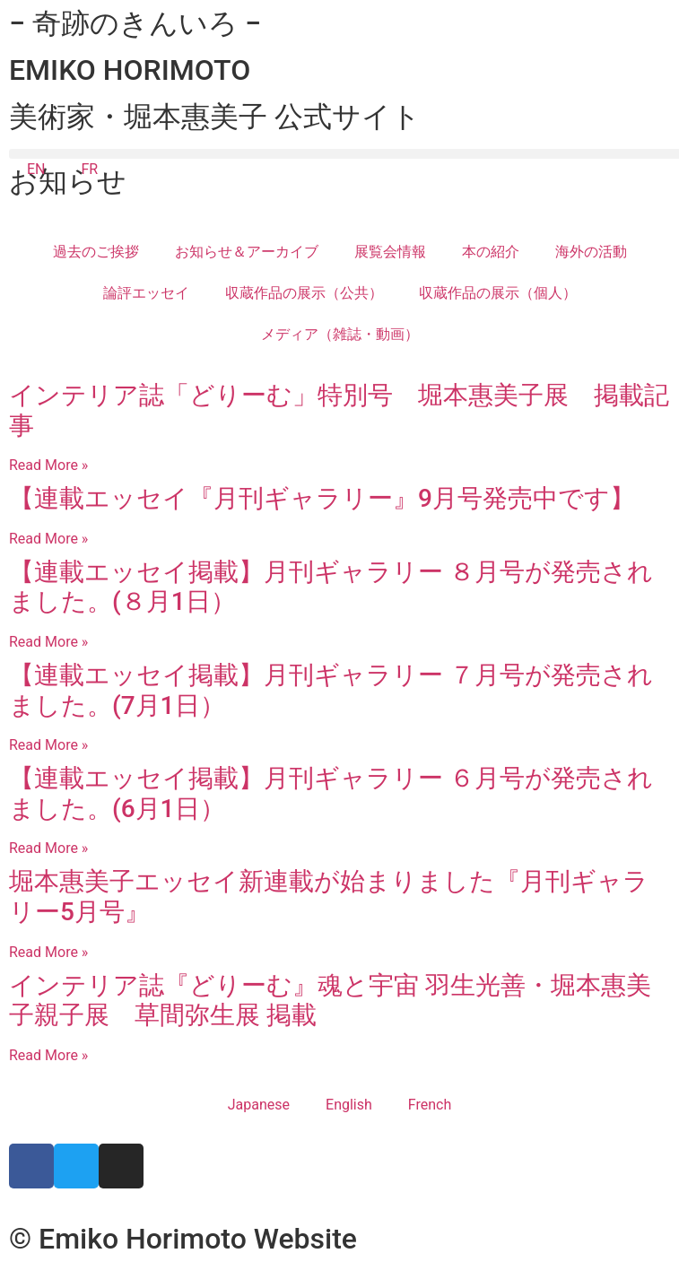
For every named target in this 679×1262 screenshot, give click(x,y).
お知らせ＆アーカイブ (246, 251)
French (429, 1104)
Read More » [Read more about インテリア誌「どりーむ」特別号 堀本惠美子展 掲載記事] (48, 465)
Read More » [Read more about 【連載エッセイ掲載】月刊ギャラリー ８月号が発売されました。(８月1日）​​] (48, 641)
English (349, 1104)
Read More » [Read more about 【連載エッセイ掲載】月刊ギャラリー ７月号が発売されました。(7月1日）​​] (48, 744)
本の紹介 (490, 251)
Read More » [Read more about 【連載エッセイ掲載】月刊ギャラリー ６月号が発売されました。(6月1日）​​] (48, 848)
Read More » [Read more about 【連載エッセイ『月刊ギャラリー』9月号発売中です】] (48, 538)
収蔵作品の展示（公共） (304, 292)
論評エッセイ (146, 292)
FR (90, 169)
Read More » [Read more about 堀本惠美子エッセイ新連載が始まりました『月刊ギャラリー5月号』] (48, 952)
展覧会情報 (390, 251)
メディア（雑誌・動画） (340, 334)
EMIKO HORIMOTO (129, 70)
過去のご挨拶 (96, 251)
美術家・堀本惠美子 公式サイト (215, 117)
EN (36, 169)
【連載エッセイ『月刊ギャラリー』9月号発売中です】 (322, 498)
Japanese (259, 1104)
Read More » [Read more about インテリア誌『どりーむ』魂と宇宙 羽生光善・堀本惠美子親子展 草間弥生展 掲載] (48, 1055)
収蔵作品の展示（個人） (498, 292)
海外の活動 (591, 251)
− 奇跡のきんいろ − (135, 23)
